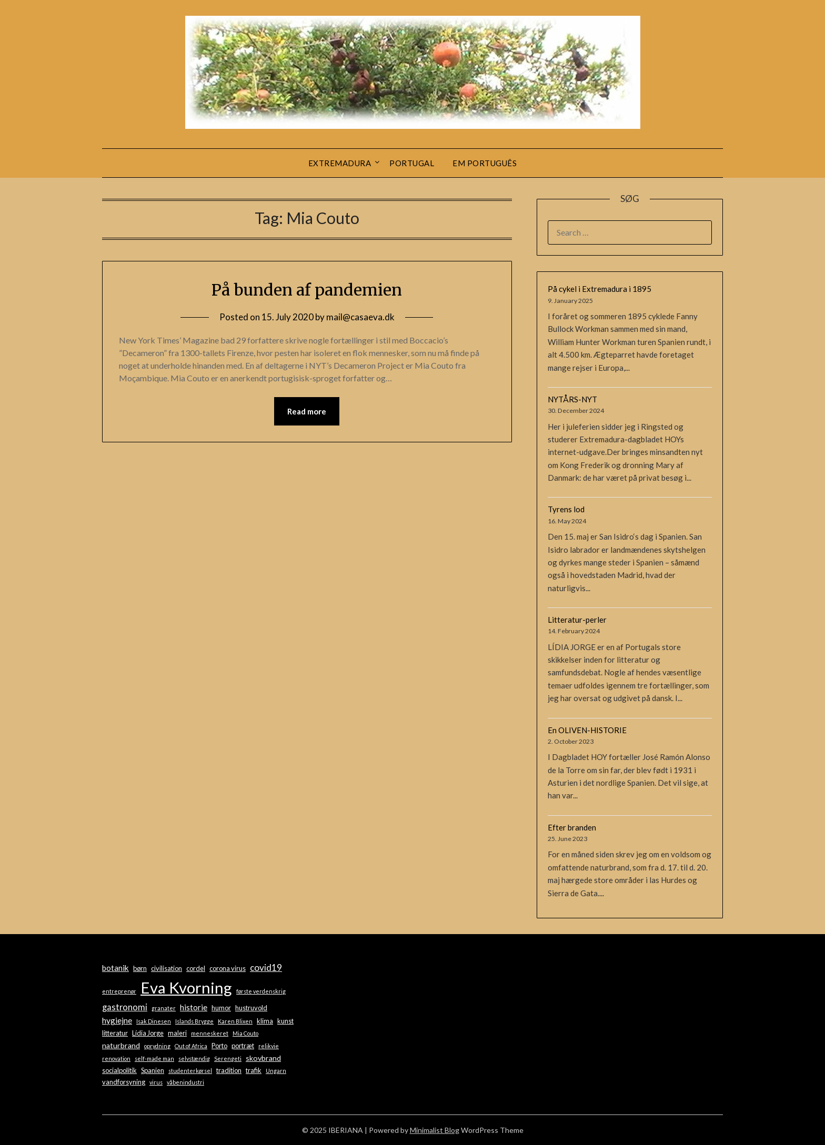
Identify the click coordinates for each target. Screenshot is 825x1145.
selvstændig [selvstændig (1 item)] (194, 1058)
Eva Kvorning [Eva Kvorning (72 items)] (186, 987)
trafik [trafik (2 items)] (253, 1070)
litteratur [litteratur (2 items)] (115, 1033)
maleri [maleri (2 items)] (177, 1033)
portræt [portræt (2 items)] (243, 1045)
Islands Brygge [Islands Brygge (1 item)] (194, 1021)
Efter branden (572, 827)
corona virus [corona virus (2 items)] (227, 968)
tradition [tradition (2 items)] (229, 1070)
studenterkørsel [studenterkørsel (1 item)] (190, 1070)
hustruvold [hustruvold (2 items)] (251, 1008)
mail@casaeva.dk (360, 316)
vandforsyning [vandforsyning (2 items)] (123, 1082)
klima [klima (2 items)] (265, 1021)
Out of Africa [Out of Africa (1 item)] (191, 1045)
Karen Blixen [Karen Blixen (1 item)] (235, 1021)
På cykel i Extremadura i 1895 (599, 288)
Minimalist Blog (434, 1130)
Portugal (411, 163)
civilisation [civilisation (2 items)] (166, 968)
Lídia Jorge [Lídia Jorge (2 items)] (148, 1033)
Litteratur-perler (577, 619)
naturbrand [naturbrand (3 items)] (121, 1045)
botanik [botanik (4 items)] (115, 967)
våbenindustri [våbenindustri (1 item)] (185, 1082)
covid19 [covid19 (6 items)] (266, 967)
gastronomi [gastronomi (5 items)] (124, 1007)
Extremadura (339, 163)
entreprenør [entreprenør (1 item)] (119, 991)
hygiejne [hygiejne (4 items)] (117, 1020)
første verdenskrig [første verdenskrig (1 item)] (261, 991)
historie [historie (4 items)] (193, 1007)
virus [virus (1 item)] (156, 1082)
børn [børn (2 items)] (140, 968)
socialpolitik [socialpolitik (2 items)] (119, 1070)
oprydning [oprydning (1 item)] (157, 1045)
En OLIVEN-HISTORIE (587, 730)
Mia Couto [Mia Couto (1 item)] (245, 1033)
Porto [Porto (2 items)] (219, 1045)
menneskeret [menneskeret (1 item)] (209, 1033)
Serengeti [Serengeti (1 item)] (228, 1058)
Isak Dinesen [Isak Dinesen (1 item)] (153, 1021)
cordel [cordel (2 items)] (195, 968)
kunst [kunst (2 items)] (285, 1021)
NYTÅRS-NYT (572, 399)
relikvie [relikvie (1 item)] (268, 1045)
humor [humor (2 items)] (221, 1008)
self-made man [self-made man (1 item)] (154, 1058)
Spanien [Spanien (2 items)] (152, 1070)
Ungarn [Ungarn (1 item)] (276, 1070)
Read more (306, 411)
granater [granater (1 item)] (164, 1008)
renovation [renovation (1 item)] (116, 1058)
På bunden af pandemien (307, 290)
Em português (484, 163)
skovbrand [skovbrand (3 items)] (263, 1057)
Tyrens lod (566, 509)
